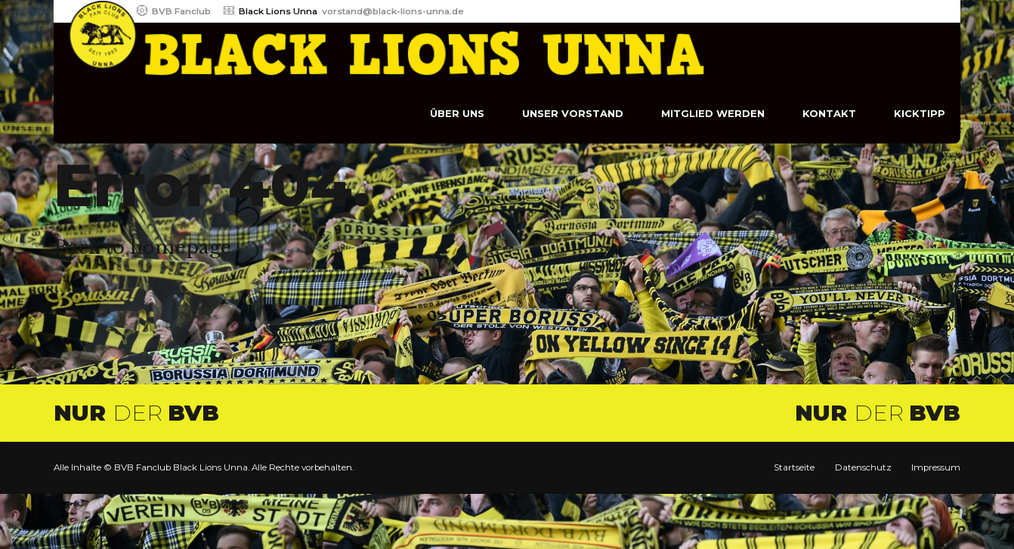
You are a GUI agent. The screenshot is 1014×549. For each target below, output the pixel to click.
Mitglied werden (713, 113)
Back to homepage (142, 247)
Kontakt (829, 113)
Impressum (935, 467)
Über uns (457, 113)
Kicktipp (919, 113)
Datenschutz (863, 467)
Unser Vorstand (572, 113)
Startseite (794, 467)
